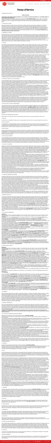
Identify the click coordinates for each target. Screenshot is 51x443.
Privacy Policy (21, 441)
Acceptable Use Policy (27, 441)
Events (41, 3)
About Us (44, 3)
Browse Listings (30, 3)
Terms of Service (15, 441)
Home (26, 3)
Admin (48, 441)
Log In (48, 0)
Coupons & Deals (36, 3)
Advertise (48, 3)
